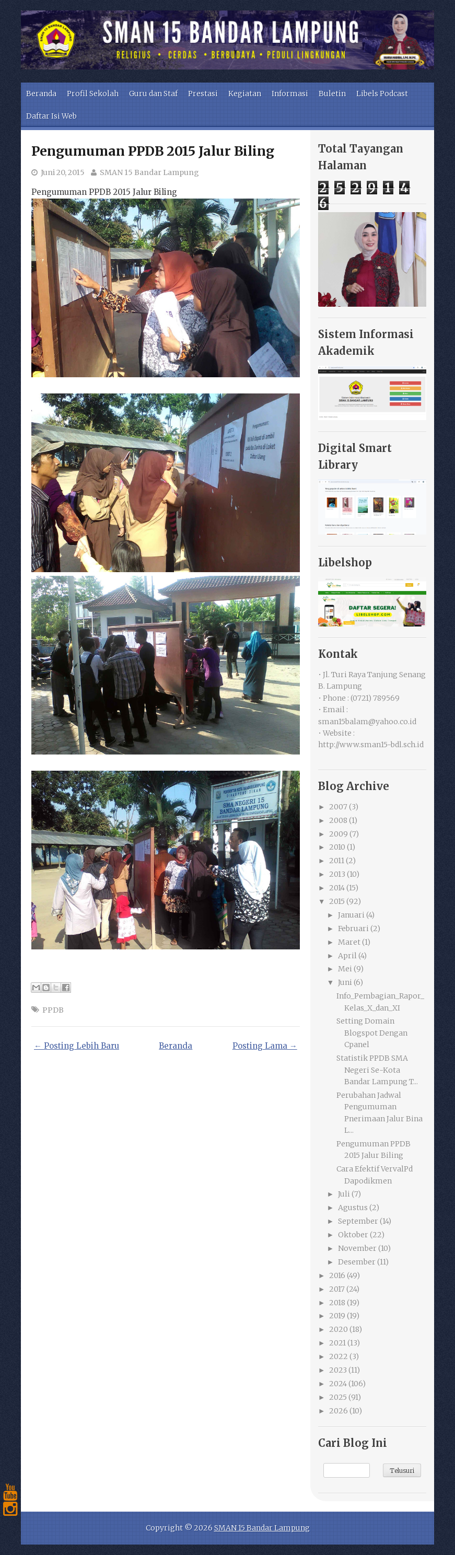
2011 (336, 860)
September (358, 1221)
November (357, 1248)
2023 (338, 1370)
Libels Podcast (382, 93)
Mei (345, 968)
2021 (337, 1343)
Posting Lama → (264, 1046)
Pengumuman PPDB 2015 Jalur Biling (152, 151)
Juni (345, 982)
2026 (338, 1410)
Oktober (353, 1234)
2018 (337, 1302)
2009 (338, 834)
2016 (337, 1275)
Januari (351, 915)
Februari (353, 928)
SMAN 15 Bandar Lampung (149, 172)
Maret (349, 942)
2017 (337, 1289)
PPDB (53, 1010)
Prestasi (203, 93)
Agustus (353, 1207)
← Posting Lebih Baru (76, 1046)
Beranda (41, 93)
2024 (338, 1383)
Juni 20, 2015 (63, 172)
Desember (357, 1262)
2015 (337, 901)
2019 (337, 1315)
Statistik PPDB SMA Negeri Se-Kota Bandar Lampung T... (377, 1069)
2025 (338, 1397)
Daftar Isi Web (51, 116)
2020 (338, 1329)
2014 (337, 887)
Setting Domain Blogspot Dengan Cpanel (371, 1032)
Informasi (290, 93)
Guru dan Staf (153, 93)
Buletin (332, 93)
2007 (338, 806)
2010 (337, 847)
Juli (344, 1194)
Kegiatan (244, 93)
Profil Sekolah (93, 93)
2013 (337, 874)
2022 (338, 1356)
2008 (338, 820)
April (347, 955)
